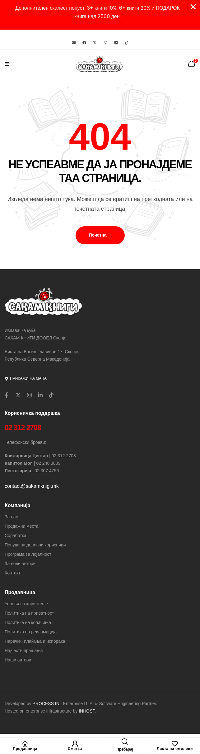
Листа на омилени (175, 749)
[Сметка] (75, 744)
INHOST (87, 710)
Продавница (25, 749)
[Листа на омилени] (175, 744)
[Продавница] (25, 744)
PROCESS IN (47, 703)
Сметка (75, 749)
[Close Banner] (193, 7)
